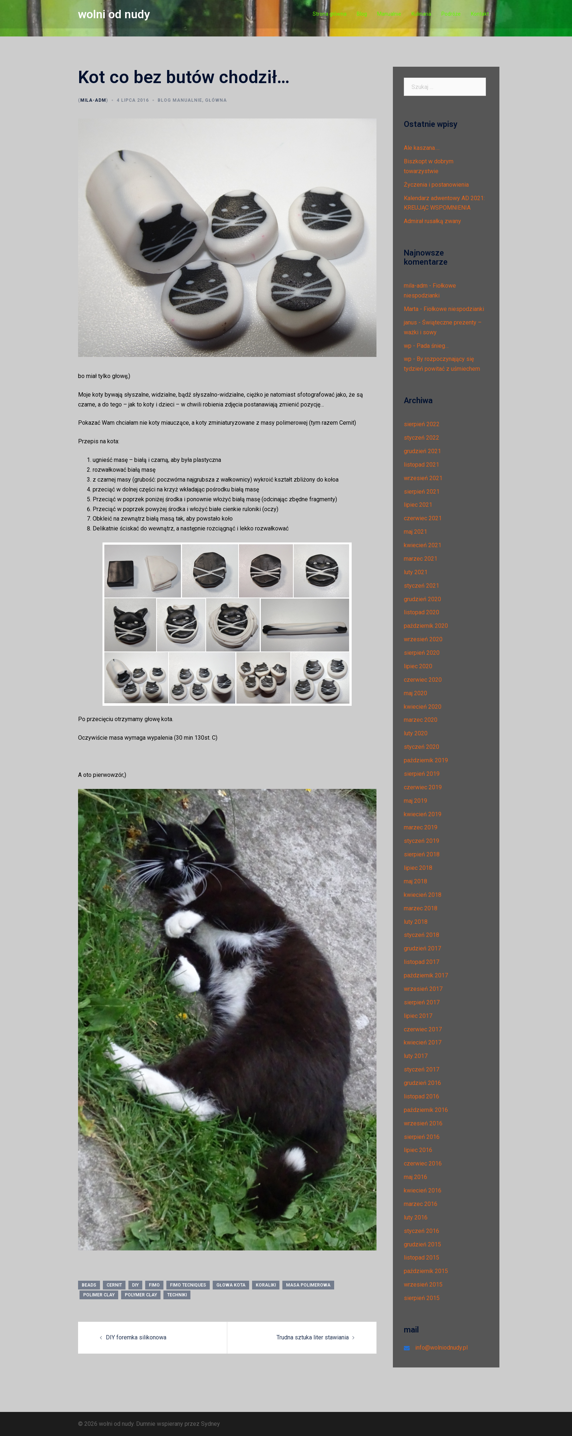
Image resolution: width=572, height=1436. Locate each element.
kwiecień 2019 (422, 814)
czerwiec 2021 (423, 518)
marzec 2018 (420, 908)
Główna (216, 100)
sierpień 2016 (422, 1136)
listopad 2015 (421, 1257)
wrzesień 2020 (423, 639)
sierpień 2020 (422, 652)
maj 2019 (415, 800)
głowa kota (231, 1285)
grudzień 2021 (422, 451)
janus (410, 322)
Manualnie (389, 14)
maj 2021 (415, 531)
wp (407, 345)
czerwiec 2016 (423, 1163)
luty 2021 (416, 572)
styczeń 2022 (421, 437)
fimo (154, 1285)
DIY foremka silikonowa (136, 1337)
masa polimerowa (308, 1285)
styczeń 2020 (421, 746)
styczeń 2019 (421, 840)
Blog (362, 14)
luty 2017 (416, 1055)
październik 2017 (426, 975)
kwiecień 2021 (422, 545)
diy (135, 1285)
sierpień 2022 (422, 424)
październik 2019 (426, 760)
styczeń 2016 (421, 1230)
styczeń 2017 (421, 1069)
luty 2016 (416, 1217)
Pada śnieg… (433, 345)
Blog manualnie (180, 100)
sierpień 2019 (422, 773)
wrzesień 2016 (423, 1123)
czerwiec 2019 (423, 787)
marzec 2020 (420, 719)
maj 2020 (415, 693)
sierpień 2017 (422, 1002)
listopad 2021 (421, 464)
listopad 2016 (421, 1096)
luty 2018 (416, 921)
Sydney (210, 1423)
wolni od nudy (114, 14)
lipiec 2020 (418, 666)
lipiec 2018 (418, 867)
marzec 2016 (420, 1203)
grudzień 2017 (422, 948)
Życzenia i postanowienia (436, 184)
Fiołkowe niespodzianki (454, 309)
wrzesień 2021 (423, 478)
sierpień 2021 (422, 491)
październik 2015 (426, 1271)
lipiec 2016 (418, 1150)
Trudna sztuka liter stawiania (313, 1337)
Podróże (451, 14)
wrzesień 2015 (423, 1284)
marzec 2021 (420, 558)
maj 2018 (415, 881)
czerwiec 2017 (423, 1029)
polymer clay (141, 1294)
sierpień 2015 (422, 1298)
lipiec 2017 (418, 1015)
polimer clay (99, 1294)
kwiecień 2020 (422, 706)
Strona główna (330, 14)
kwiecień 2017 (422, 1042)
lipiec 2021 (418, 504)
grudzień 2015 (422, 1244)
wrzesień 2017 (423, 988)
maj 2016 (415, 1177)
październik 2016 (426, 1109)
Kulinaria (421, 14)
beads (89, 1285)
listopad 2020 (421, 612)
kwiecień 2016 (422, 1190)
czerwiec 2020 (423, 679)
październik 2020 (426, 625)
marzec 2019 (420, 827)
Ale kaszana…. (422, 147)
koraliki (266, 1285)
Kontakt (480, 14)
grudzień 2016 (422, 1082)
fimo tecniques (188, 1285)
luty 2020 (416, 733)
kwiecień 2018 (422, 894)
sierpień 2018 (422, 854)
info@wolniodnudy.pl (441, 1347)
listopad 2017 (421, 961)
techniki (177, 1294)
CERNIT (114, 1285)
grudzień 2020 (422, 599)
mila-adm (93, 100)
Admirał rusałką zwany (432, 221)
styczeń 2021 (421, 585)
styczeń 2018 (421, 934)
